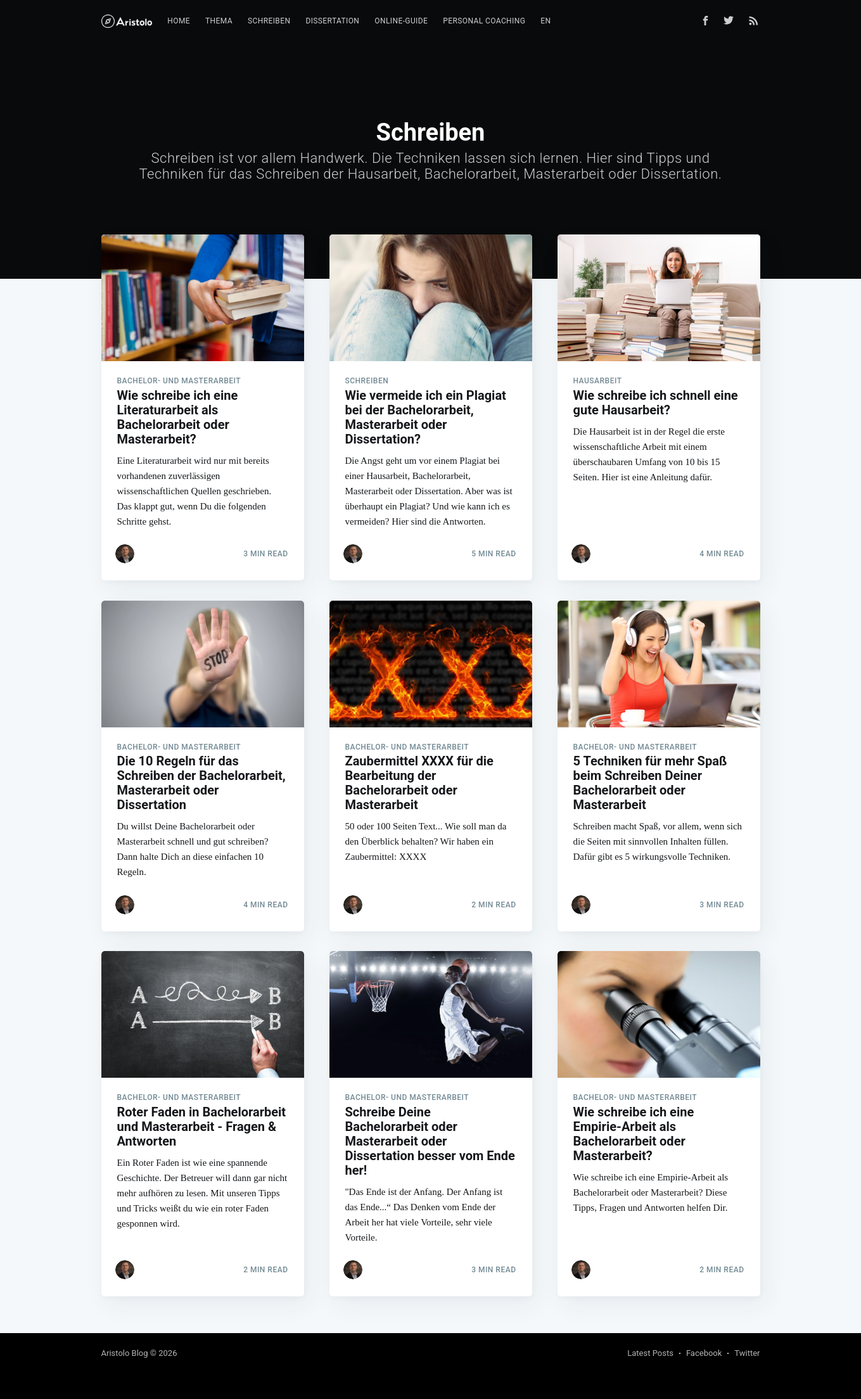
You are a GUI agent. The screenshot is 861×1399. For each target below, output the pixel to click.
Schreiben (269, 20)
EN (545, 20)
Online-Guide (401, 20)
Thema (219, 20)
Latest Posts (650, 1353)
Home (178, 20)
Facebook (704, 1353)
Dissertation (332, 20)
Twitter (747, 1353)
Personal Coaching (484, 20)
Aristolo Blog (124, 1353)
